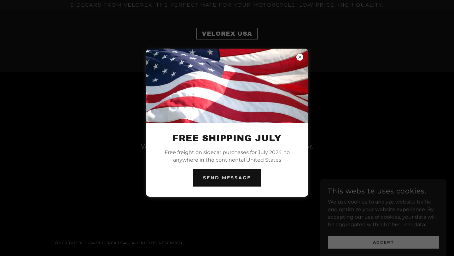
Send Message (227, 178)
